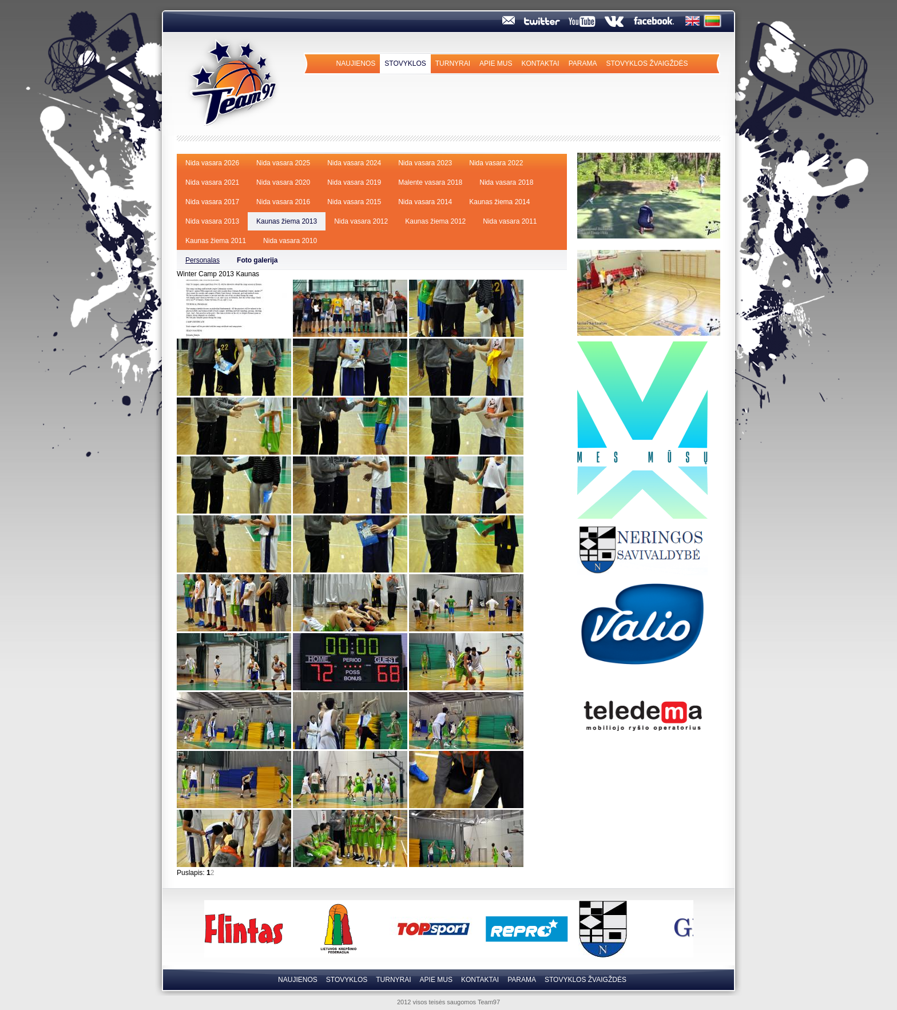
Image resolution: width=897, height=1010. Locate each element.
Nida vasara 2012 (361, 221)
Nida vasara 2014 (425, 202)
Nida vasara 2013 (212, 221)
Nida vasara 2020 (283, 182)
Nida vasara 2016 (283, 202)
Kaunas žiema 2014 (499, 202)
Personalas (202, 260)
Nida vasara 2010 (290, 241)
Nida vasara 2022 (496, 163)
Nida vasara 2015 (354, 202)
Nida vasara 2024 (354, 163)
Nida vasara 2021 (212, 182)
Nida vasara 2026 (212, 163)
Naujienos (356, 63)
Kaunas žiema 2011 (215, 241)
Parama (583, 63)
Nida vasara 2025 (283, 163)
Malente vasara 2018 (430, 182)
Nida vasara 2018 (506, 182)
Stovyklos (405, 63)
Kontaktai (540, 63)
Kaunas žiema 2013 (286, 221)
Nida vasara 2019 (354, 182)
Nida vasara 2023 (425, 163)
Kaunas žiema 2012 (435, 221)
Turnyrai (452, 63)
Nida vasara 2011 (510, 221)
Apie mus (495, 63)
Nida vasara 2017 (212, 202)
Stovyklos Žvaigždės (647, 63)
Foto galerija (257, 260)
